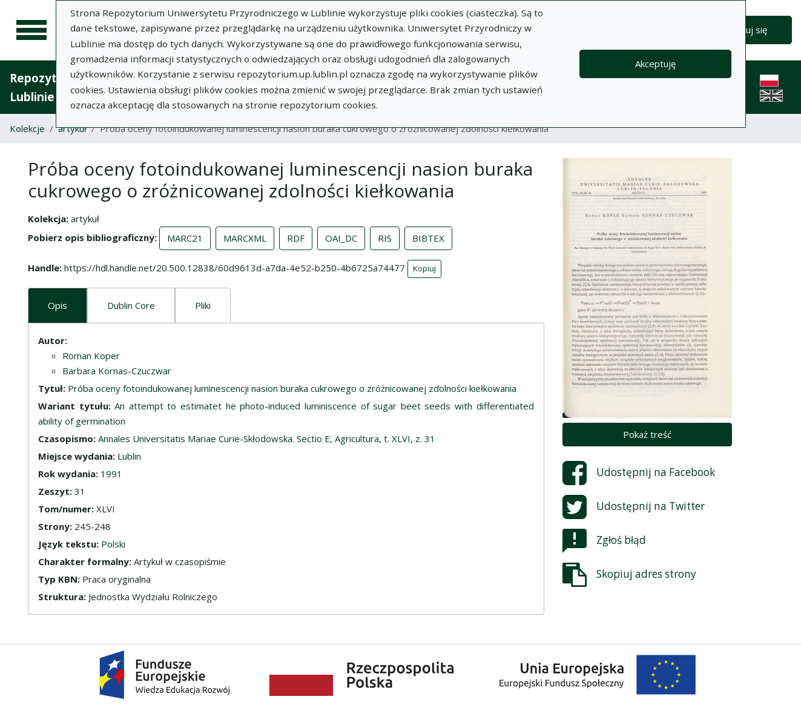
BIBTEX (428, 238)
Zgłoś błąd (604, 541)
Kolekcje (27, 128)
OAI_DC (341, 238)
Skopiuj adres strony (629, 575)
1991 (111, 474)
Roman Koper (91, 355)
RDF (296, 238)
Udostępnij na (638, 473)
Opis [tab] (57, 305)
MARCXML (244, 238)
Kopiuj (424, 268)
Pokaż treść (647, 434)
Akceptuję (655, 64)
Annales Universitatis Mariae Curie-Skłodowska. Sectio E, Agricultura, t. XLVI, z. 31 (266, 438)
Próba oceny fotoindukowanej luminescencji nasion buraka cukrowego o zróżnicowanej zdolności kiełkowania (292, 388)
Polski (113, 544)
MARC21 (185, 238)
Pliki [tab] (203, 305)
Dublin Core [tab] (131, 305)
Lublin (129, 456)
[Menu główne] (31, 30)
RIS (385, 238)
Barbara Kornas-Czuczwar (116, 371)
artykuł (72, 128)
